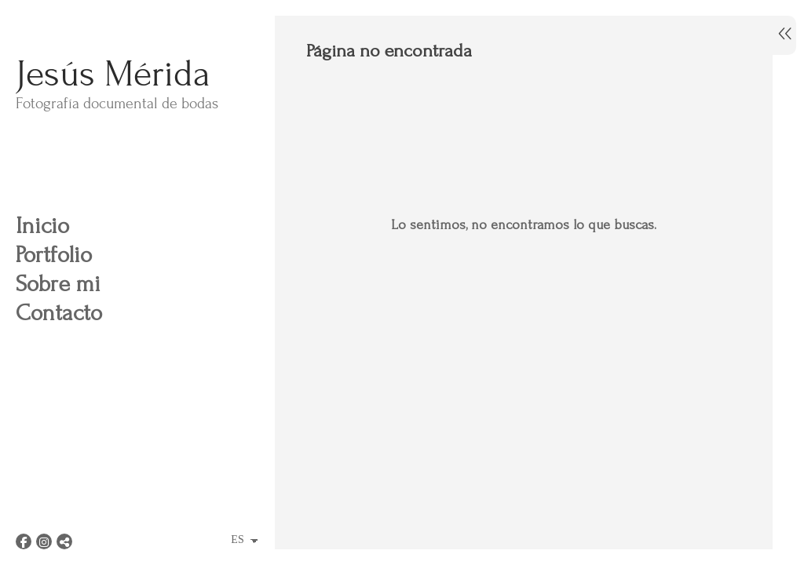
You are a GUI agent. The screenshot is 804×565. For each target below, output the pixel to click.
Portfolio (54, 255)
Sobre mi (58, 284)
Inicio (42, 226)
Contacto (59, 313)
